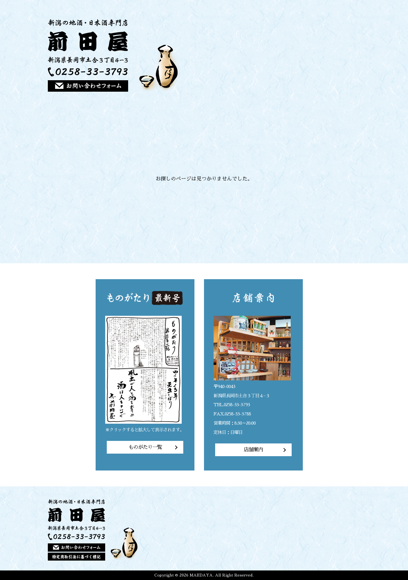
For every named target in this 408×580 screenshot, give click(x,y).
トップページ (237, 55)
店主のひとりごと (326, 55)
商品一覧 (282, 55)
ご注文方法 (304, 55)
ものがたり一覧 (145, 447)
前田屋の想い (260, 55)
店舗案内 (348, 55)
